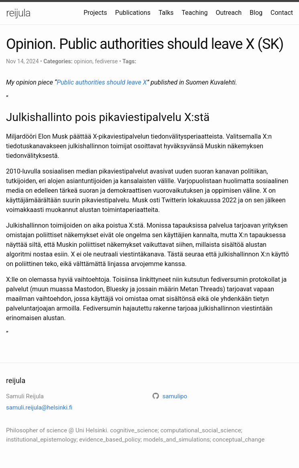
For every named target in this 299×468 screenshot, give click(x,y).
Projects (95, 12)
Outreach (229, 12)
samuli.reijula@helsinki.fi (39, 407)
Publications (133, 12)
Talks (166, 12)
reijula (18, 13)
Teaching (195, 12)
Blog (256, 12)
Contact (282, 12)
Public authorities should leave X (101, 82)
